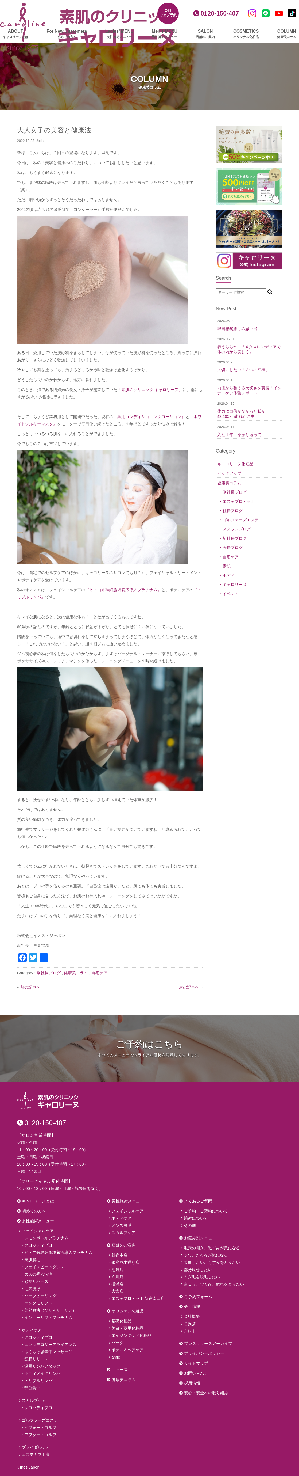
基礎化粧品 (121, 1321)
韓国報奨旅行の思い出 (237, 328)
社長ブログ (233, 510)
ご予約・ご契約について (206, 1211)
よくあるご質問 (198, 1201)
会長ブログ (233, 547)
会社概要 (192, 1316)
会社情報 (192, 1306)
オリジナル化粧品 (128, 1311)
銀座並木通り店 (125, 1262)
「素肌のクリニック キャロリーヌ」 (149, 389)
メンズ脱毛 (121, 1225)
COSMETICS (246, 34)
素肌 (227, 566)
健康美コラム (76, 972)
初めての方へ (34, 1211)
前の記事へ (30, 987)
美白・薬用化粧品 (127, 1328)
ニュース (120, 1369)
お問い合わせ (196, 1373)
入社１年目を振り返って (239, 434)
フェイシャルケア (38, 1230)
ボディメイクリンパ (42, 1373)
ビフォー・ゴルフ (40, 1427)
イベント (231, 593)
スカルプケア (34, 1400)
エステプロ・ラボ (239, 501)
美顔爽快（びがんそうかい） (50, 1310)
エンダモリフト (38, 1303)
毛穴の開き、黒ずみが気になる (212, 1248)
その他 (190, 1225)
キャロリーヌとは (38, 1201)
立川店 (117, 1276)
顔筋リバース (36, 1281)
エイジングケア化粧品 (131, 1335)
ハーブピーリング (40, 1295)
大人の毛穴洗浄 (38, 1274)
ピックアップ (229, 473)
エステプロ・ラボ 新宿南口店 (138, 1298)
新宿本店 (119, 1255)
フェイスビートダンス (44, 1267)
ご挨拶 (190, 1323)
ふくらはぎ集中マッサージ (48, 1351)
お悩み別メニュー (200, 1238)
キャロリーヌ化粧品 (235, 464)
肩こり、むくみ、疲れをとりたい (214, 1284)
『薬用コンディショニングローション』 (149, 416)
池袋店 (117, 1269)
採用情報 (192, 1383)
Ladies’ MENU (119, 34)
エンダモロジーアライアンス (50, 1344)
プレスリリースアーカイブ (208, 1343)
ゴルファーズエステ (241, 520)
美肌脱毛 (32, 1259)
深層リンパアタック (42, 1366)
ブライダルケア (36, 1447)
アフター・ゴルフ (40, 1434)
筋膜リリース (36, 1359)
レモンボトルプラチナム (46, 1238)
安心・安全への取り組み (206, 1393)
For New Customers (66, 34)
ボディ (229, 575)
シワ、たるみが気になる (206, 1255)
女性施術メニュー (38, 1221)
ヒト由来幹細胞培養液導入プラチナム (58, 1252)
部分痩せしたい (198, 1269)
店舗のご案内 (124, 1245)
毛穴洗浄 (32, 1288)
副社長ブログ (49, 972)
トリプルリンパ (38, 1380)
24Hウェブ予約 (168, 12)
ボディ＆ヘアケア (127, 1350)
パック (117, 1342)
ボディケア (32, 1330)
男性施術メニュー (128, 1201)
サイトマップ (196, 1363)
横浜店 (117, 1284)
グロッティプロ (38, 1245)
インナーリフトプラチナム (48, 1317)
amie (115, 1357)
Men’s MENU (164, 34)
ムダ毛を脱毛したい (202, 1276)
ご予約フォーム (198, 1296)
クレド (190, 1331)
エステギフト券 (36, 1454)
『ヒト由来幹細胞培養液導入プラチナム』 (123, 589)
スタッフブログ (237, 529)
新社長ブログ (235, 538)
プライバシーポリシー (204, 1353)
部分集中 (32, 1388)
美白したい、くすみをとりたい (212, 1262)
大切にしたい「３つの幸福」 (243, 369)
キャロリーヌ (235, 584)
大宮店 (117, 1291)
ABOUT (15, 34)
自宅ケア (99, 972)
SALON (205, 34)
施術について (196, 1218)
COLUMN (286, 34)
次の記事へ (189, 987)
